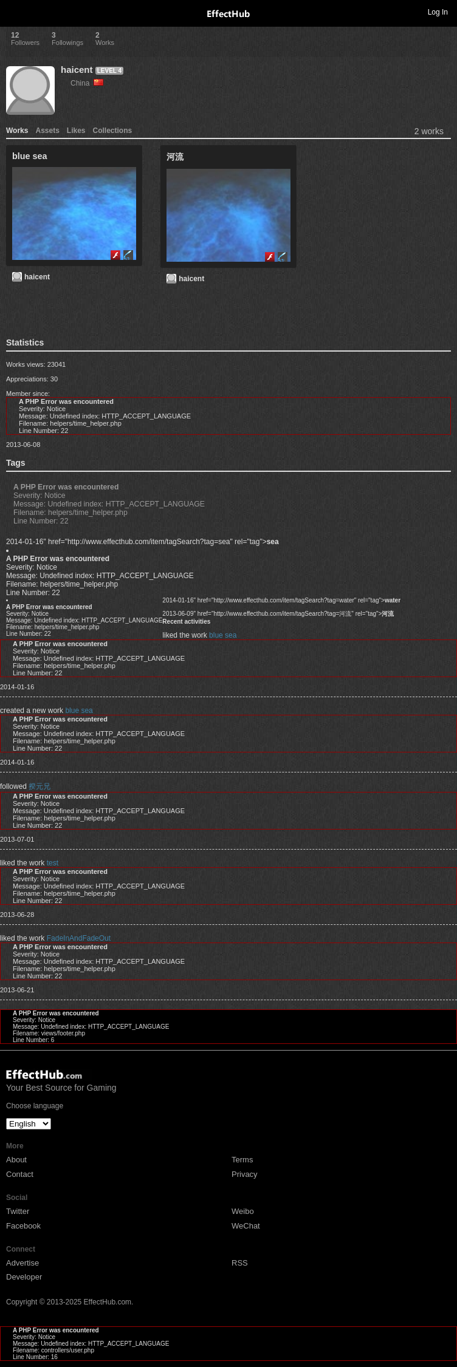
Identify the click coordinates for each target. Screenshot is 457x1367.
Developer (24, 1276)
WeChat (246, 1225)
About (16, 1159)
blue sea (222, 635)
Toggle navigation (14, 11)
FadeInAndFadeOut (79, 938)
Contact (19, 1174)
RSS (240, 1262)
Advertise (22, 1262)
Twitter (17, 1211)
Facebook (23, 1225)
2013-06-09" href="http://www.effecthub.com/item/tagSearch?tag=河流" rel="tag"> (278, 613)
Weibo (243, 1211)
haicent (77, 69)
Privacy (245, 1174)
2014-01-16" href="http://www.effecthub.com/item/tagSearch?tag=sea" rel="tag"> (142, 541)
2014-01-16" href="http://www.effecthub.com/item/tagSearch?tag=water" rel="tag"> (281, 600)
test (52, 863)
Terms (242, 1159)
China (86, 83)
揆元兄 (39, 786)
